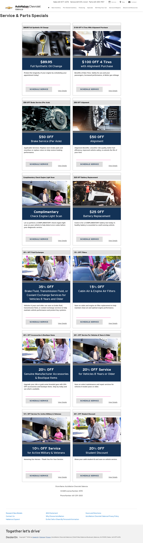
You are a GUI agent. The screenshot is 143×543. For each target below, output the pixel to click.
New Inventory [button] (56, 7)
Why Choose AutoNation (55, 516)
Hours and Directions (93, 513)
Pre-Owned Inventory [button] (69, 7)
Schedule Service (39, 89)
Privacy (48, 537)
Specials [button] (90, 7)
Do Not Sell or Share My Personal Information (62, 519)
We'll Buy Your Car (101, 7)
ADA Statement (52, 513)
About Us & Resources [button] (130, 7)
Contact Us (10, 516)
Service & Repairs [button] (115, 7)
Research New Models (14, 513)
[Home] (48, 7)
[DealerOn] (12, 537)
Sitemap (42, 537)
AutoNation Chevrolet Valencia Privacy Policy (102, 516)
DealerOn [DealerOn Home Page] (36, 537)
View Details (62, 91)
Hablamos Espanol (13, 519)
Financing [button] (82, 7)
